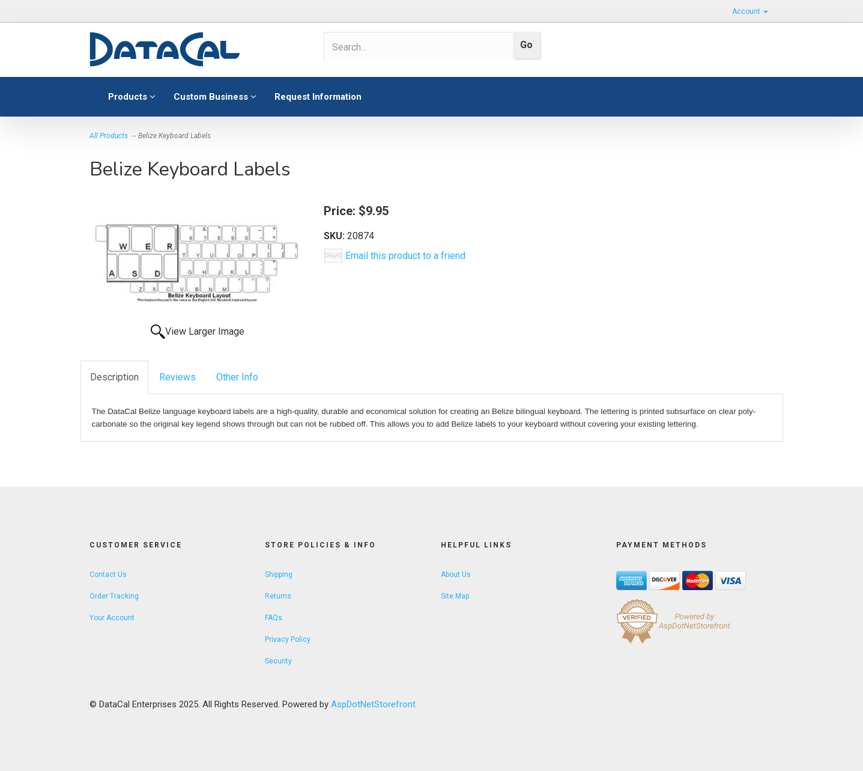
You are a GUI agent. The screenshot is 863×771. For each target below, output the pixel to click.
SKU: (335, 236)
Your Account (112, 618)
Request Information (318, 96)
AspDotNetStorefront (373, 704)
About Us (456, 574)
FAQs (273, 618)
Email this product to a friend (405, 255)
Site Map (455, 596)
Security (278, 661)
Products (132, 96)
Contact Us (108, 574)
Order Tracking (114, 596)
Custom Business (215, 96)
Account (750, 11)
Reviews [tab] (177, 377)
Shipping (278, 574)
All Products (108, 136)
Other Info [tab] (237, 377)
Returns (278, 596)
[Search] (415, 47)
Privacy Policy (287, 639)
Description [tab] (114, 377)
